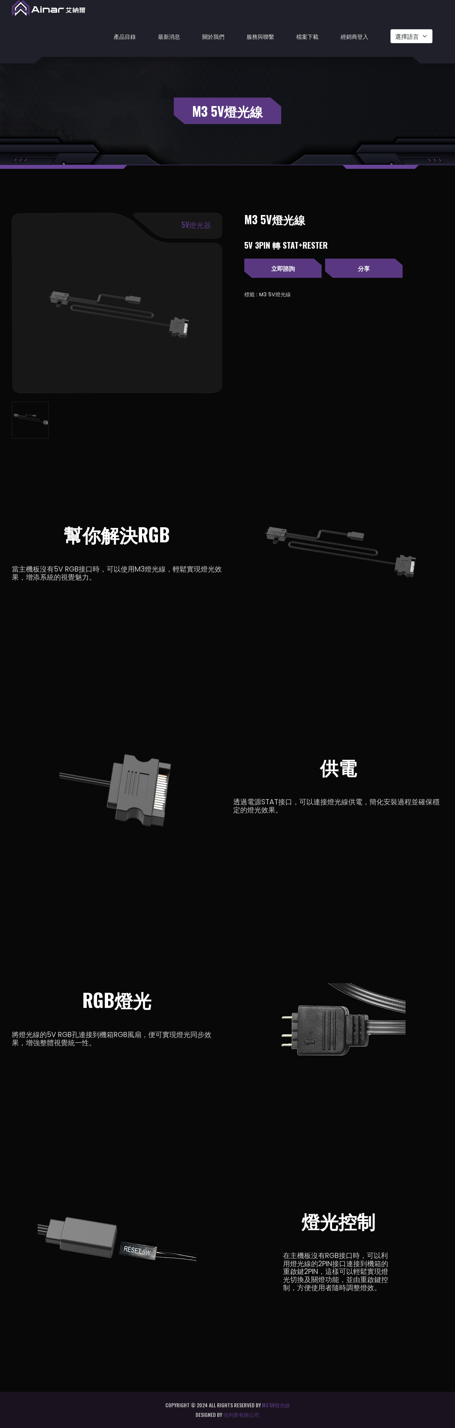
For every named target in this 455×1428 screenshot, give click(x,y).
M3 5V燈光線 (275, 294)
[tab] (30, 420)
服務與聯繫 (260, 36)
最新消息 (169, 36)
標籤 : (250, 294)
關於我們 (213, 36)
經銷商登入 (354, 36)
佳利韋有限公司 (241, 1414)
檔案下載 (307, 36)
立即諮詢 (283, 268)
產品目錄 (125, 36)
